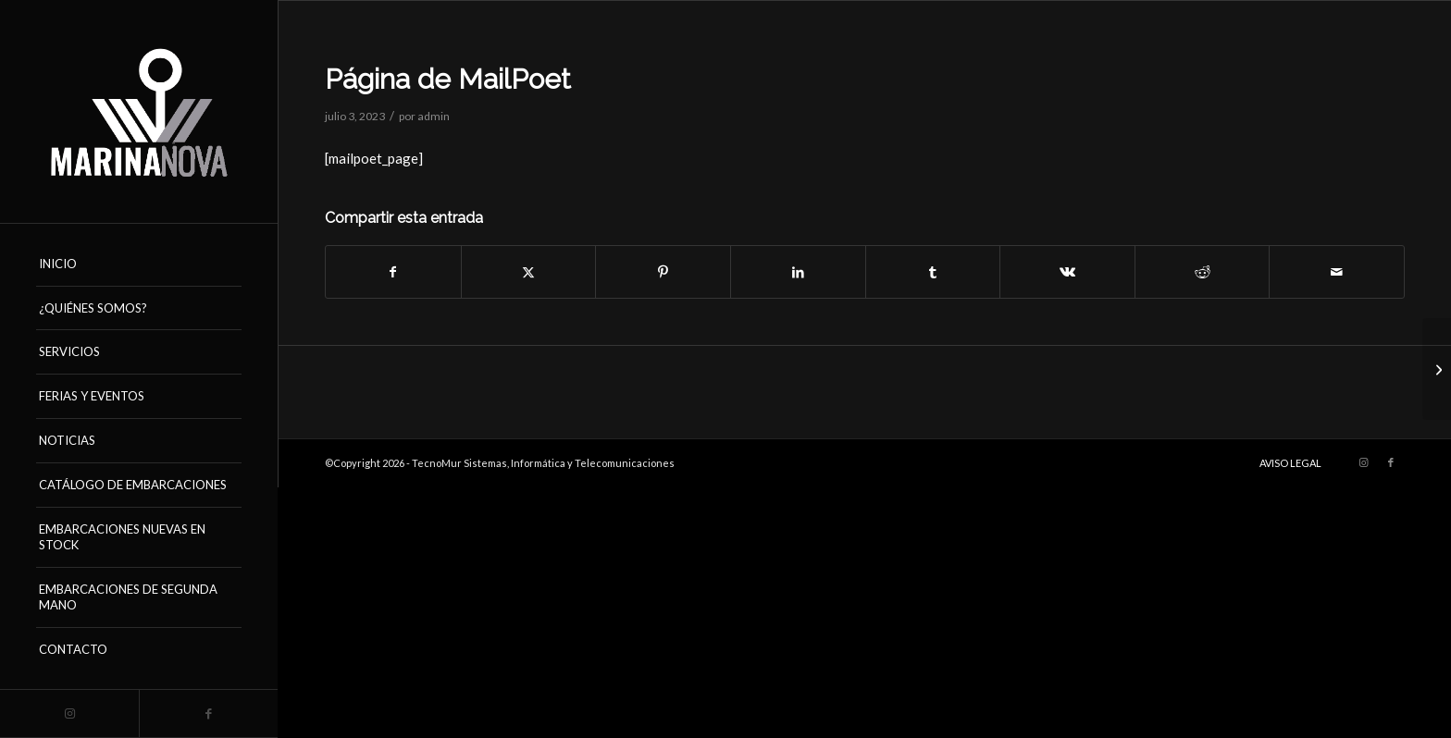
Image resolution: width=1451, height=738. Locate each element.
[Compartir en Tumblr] (933, 272)
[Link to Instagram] (69, 713)
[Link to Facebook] (208, 713)
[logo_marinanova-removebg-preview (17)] (139, 111)
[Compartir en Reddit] (1202, 272)
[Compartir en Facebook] (393, 272)
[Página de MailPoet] (1436, 369)
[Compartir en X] (529, 272)
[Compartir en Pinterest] (663, 272)
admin (433, 116)
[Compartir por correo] (1337, 272)
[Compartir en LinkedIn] (798, 272)
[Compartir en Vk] (1067, 272)
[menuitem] (139, 264)
